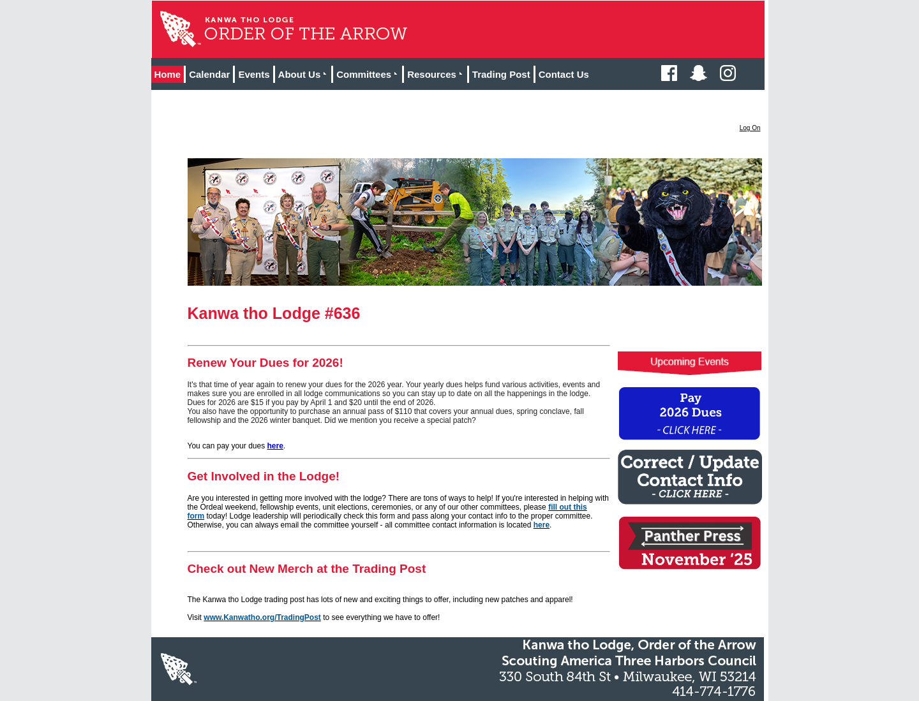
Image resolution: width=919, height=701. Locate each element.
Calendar (209, 74)
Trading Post (501, 74)
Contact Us (564, 74)
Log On (750, 127)
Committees (369, 74)
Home (167, 74)
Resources (437, 74)
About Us (305, 74)
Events (253, 74)
